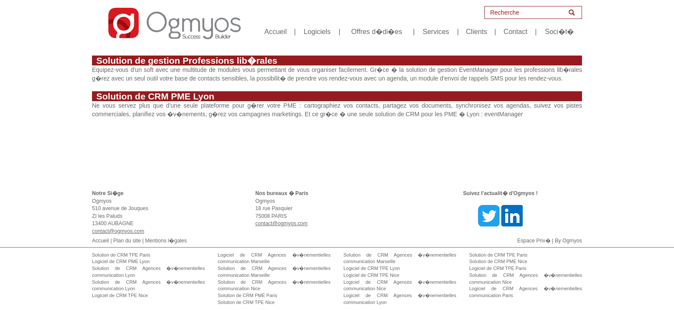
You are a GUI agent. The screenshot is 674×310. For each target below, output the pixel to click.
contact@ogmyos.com (118, 231)
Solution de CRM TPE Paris (121, 254)
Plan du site (127, 241)
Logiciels (317, 31)
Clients (476, 31)
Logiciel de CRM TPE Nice (120, 295)
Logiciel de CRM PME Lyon (121, 261)
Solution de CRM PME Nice (498, 261)
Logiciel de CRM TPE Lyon (371, 268)
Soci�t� (559, 31)
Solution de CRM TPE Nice (246, 302)
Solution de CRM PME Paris (247, 295)
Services (436, 31)
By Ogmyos (568, 241)
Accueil (275, 31)
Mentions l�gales (166, 241)
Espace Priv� (533, 241)
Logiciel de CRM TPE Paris (498, 268)
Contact (515, 31)
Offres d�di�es (376, 31)
